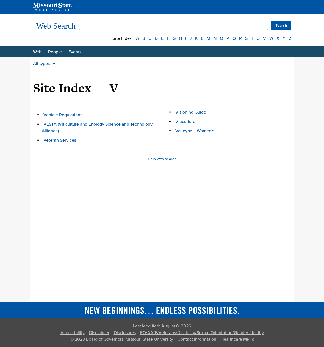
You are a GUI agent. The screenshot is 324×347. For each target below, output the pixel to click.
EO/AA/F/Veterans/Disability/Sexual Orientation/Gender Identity (202, 332)
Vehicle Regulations (62, 115)
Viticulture (185, 121)
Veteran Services (59, 140)
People (55, 52)
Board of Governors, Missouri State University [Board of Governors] (129, 339)
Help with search (162, 159)
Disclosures (125, 332)
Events (74, 52)
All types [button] (44, 63)
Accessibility (72, 332)
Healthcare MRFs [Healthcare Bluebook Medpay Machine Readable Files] (237, 339)
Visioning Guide (190, 112)
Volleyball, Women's (194, 131)
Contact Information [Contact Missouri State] (197, 339)
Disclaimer (99, 332)
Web (37, 52)
